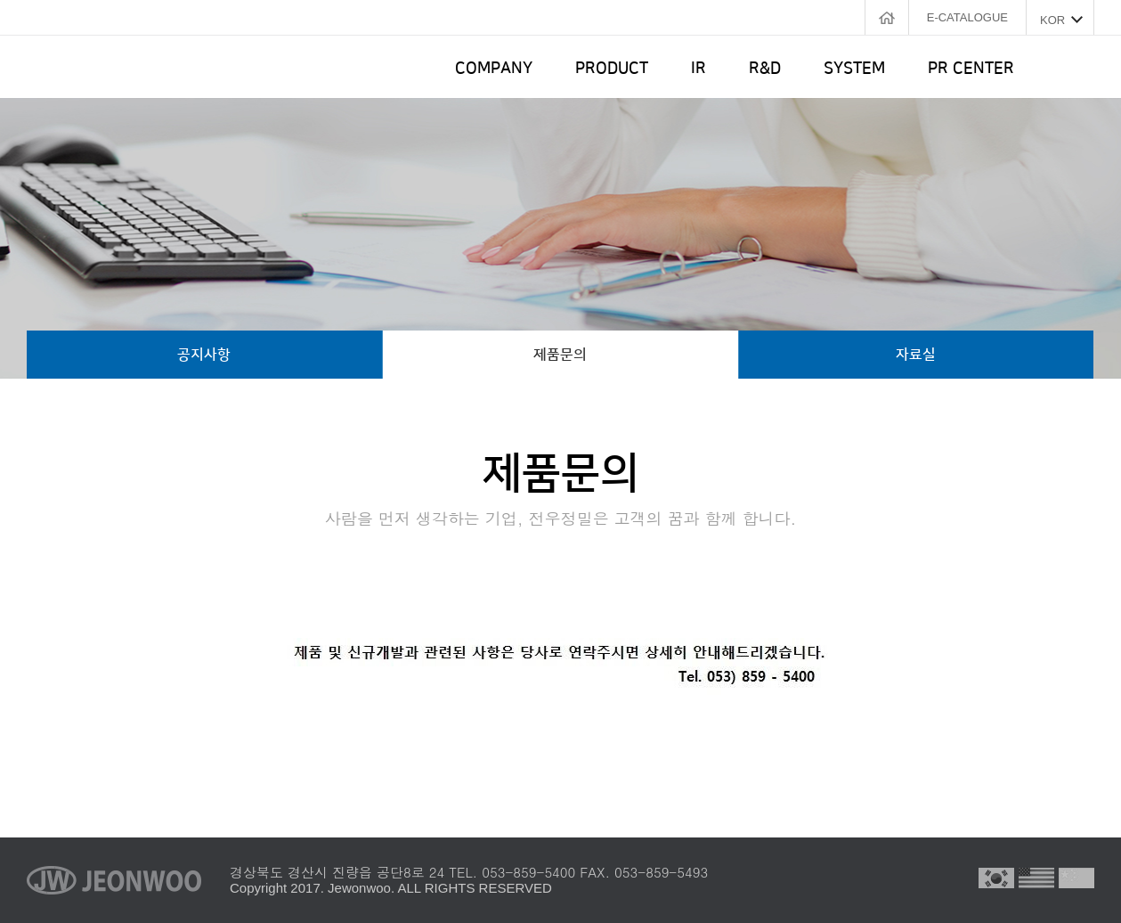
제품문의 (560, 355)
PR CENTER (971, 69)
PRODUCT (611, 69)
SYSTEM (854, 69)
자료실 (916, 355)
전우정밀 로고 (118, 66)
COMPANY (493, 69)
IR (698, 69)
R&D (765, 69)
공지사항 (204, 355)
